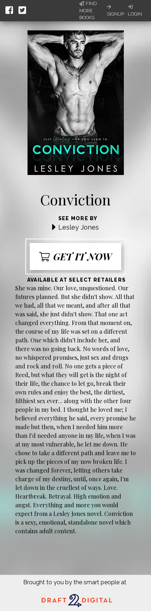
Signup (115, 10)
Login (135, 10)
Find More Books (88, 10)
